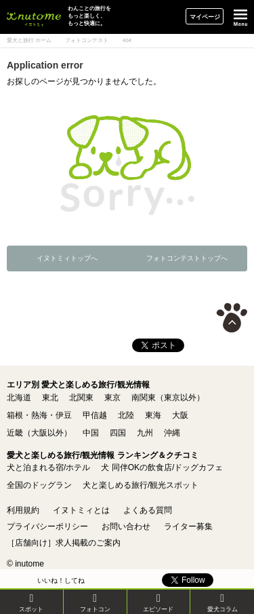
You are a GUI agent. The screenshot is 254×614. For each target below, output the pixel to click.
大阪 (180, 415)
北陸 (126, 415)
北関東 (81, 397)
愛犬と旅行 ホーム (29, 40)
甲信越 (95, 415)
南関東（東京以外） (168, 397)
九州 (145, 433)
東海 (153, 415)
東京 (112, 397)
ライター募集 (188, 526)
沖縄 (172, 433)
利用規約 (23, 510)
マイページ (205, 17)
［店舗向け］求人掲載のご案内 (64, 543)
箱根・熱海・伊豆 (39, 415)
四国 (118, 433)
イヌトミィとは (81, 510)
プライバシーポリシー (47, 526)
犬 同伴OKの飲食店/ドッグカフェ (162, 467)
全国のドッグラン (39, 485)
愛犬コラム (222, 603)
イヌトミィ (34, 17)
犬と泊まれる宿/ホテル (48, 467)
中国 (91, 433)
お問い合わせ (126, 526)
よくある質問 (147, 510)
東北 (50, 397)
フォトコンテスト (86, 40)
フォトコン (95, 603)
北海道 (19, 397)
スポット (31, 603)
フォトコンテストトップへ (187, 258)
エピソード (158, 603)
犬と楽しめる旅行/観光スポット (140, 485)
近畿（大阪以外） (39, 433)
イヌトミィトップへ (67, 258)
